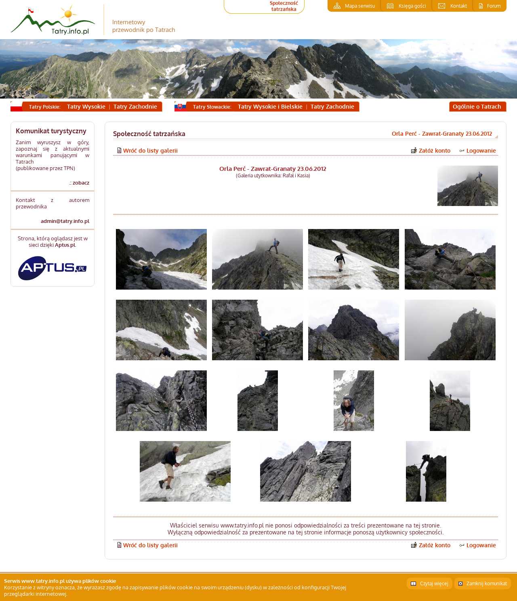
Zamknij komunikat (487, 583)
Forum (493, 6)
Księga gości (412, 6)
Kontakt (458, 6)
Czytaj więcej (434, 583)
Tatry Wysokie (86, 106)
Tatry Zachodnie (135, 106)
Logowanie (481, 150)
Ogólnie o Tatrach (477, 106)
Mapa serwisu (360, 6)
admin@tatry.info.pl (65, 221)
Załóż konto (434, 150)
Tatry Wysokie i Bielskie (270, 106)
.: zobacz (79, 182)
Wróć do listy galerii (150, 150)
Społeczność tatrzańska (284, 6)
